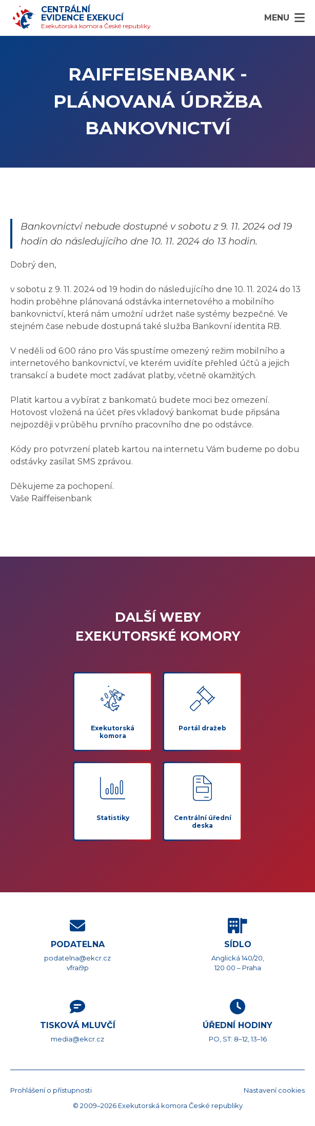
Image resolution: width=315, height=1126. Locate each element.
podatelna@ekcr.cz (77, 958)
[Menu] (284, 18)
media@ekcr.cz (77, 1039)
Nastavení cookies (274, 1090)
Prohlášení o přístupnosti (51, 1090)
